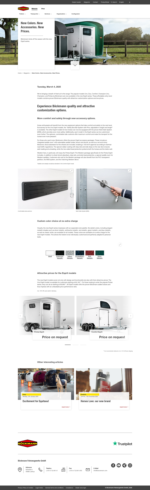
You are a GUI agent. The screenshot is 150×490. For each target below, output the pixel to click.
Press (24, 405)
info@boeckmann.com (100, 470)
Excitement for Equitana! (36, 411)
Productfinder (105, 2)
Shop (43, 9)
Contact (95, 2)
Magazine (87, 2)
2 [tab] (75, 354)
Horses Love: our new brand (96, 411)
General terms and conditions (54, 488)
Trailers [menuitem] (21, 14)
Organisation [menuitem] (61, 14)
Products (83, 405)
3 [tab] (83, 354)
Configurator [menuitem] (76, 14)
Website (34, 9)
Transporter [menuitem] (34, 14)
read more (65, 417)
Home (20, 83)
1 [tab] (68, 354)
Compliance (69, 488)
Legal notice (39, 488)
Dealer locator (76, 2)
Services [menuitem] (47, 14)
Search (115, 2)
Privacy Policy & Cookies (25, 488)
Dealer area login (80, 488)
